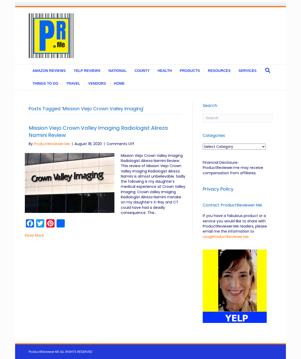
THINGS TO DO (45, 83)
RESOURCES (219, 71)
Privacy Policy (219, 189)
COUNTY (142, 71)
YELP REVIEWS (87, 71)
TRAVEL (73, 83)
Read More (34, 235)
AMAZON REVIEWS (49, 71)
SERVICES (248, 71)
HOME (119, 83)
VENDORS (97, 83)
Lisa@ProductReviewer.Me (226, 236)
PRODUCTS (190, 71)
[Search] (267, 70)
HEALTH (165, 71)
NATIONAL (117, 71)
